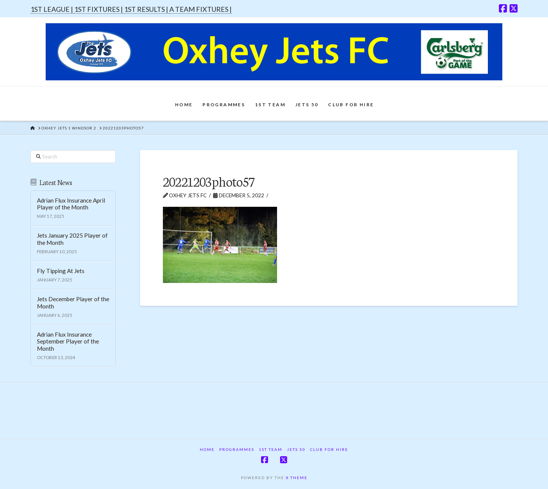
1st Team (270, 449)
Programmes (236, 449)
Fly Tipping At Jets (60, 270)
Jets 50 (296, 449)
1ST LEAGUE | (52, 9)
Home (207, 449)
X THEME (296, 477)
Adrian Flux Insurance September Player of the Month (68, 341)
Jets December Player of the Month (73, 303)
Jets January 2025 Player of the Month (72, 239)
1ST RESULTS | (146, 9)
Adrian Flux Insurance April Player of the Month (71, 204)
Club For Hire (329, 449)
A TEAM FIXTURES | (200, 9)
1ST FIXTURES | (99, 9)
